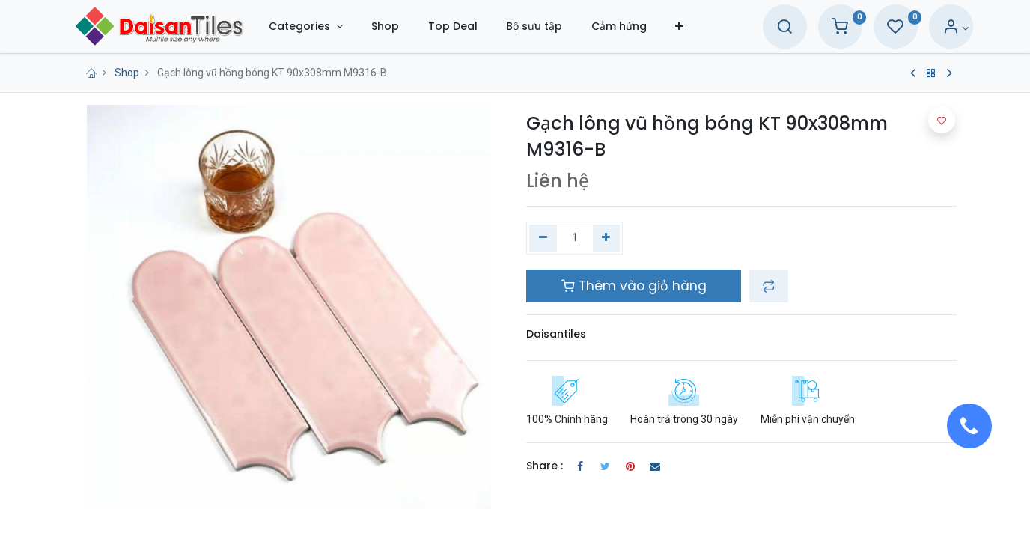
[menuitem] (407, 26)
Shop (127, 73)
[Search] (763, 28)
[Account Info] (934, 28)
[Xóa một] (543, 238)
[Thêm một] (607, 238)
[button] (701, 26)
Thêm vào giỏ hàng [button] (634, 286)
